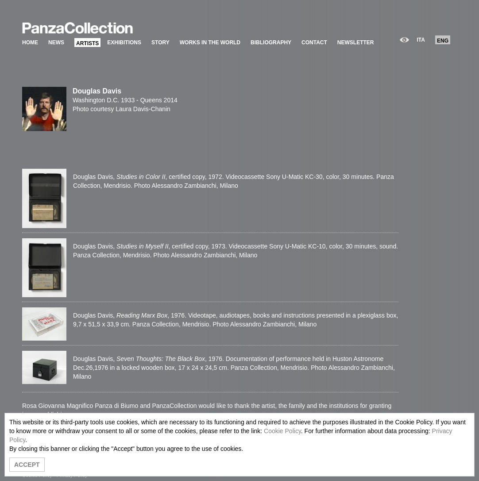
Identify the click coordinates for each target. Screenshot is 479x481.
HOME (30, 42)
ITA (421, 40)
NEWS (56, 42)
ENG (442, 41)
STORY (160, 42)
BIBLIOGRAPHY (271, 42)
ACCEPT (27, 464)
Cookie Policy (282, 430)
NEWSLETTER (355, 42)
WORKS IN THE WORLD (210, 42)
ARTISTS (87, 43)
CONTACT (314, 42)
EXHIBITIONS (124, 42)
